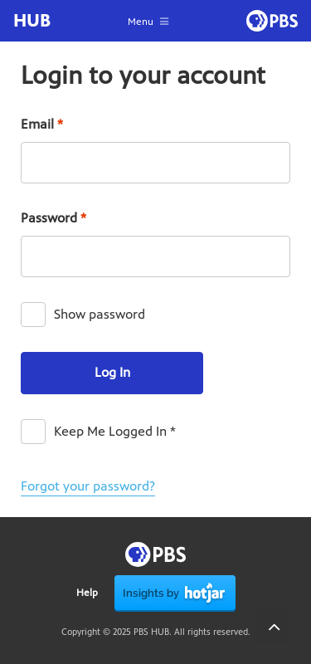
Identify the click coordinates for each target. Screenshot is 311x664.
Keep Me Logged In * (115, 431)
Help (87, 592)
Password (53, 218)
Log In (112, 372)
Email (42, 124)
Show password (99, 314)
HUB (32, 21)
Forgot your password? (88, 486)
